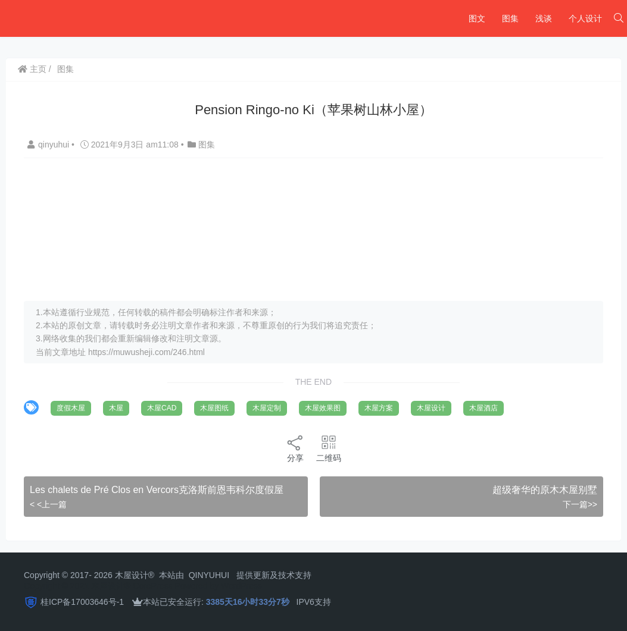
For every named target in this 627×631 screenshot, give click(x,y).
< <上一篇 (48, 504)
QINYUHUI (209, 575)
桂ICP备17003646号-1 (82, 602)
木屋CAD (161, 408)
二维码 (328, 448)
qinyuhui (49, 144)
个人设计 (585, 18)
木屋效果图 (323, 408)
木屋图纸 (214, 408)
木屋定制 (266, 408)
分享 (295, 448)
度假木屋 (71, 408)
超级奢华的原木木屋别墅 (544, 490)
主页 (32, 69)
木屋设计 (431, 408)
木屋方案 (378, 408)
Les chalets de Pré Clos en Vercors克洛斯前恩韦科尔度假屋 (156, 490)
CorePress (152, 586)
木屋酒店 (483, 408)
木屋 (116, 408)
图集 (510, 18)
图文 (477, 18)
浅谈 (543, 18)
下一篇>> (580, 504)
